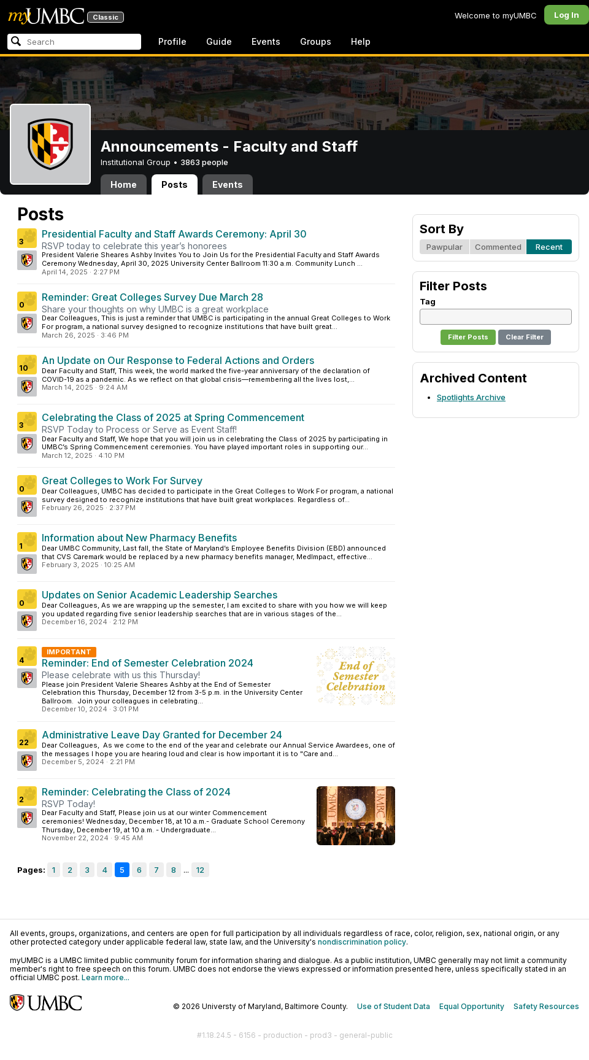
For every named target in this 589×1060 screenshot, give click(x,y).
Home (123, 184)
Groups (315, 41)
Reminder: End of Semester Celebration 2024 (147, 663)
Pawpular (444, 247)
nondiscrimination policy (362, 941)
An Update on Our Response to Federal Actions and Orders (178, 360)
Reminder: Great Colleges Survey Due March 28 (152, 297)
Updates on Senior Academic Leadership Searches (159, 595)
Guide (219, 41)
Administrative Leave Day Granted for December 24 (162, 735)
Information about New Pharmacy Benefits (139, 538)
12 (200, 870)
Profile (172, 41)
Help (361, 41)
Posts (174, 184)
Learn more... (105, 977)
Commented (498, 247)
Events (266, 41)
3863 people (204, 162)
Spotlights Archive (471, 397)
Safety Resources (546, 1006)
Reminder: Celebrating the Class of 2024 (136, 792)
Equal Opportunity (471, 1006)
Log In (566, 15)
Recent (549, 247)
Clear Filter (525, 337)
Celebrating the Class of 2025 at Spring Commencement (173, 417)
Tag (428, 301)
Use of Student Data (393, 1006)
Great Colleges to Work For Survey (122, 480)
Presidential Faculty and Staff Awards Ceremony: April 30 (174, 234)
